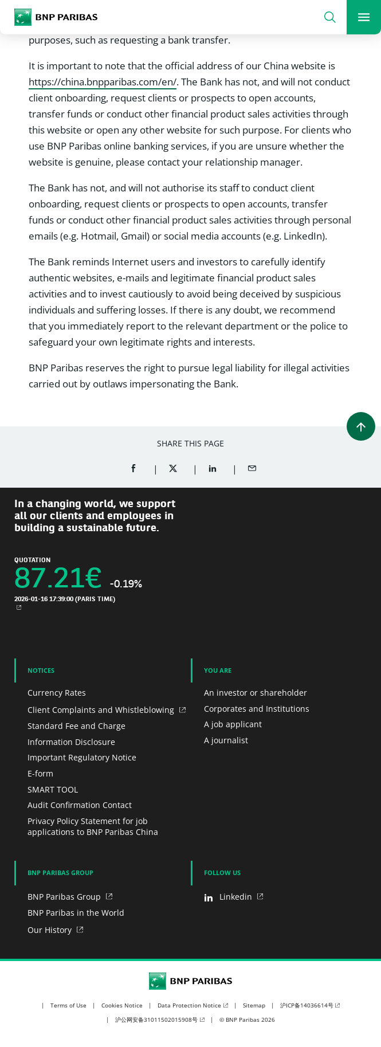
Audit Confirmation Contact (80, 804)
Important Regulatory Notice (82, 757)
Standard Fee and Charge (76, 725)
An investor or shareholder (255, 692)
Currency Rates (57, 692)
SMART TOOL (53, 789)
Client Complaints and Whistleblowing (102, 709)
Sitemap (254, 1005)
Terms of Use (68, 1005)
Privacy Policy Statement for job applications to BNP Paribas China (93, 826)
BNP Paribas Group (65, 896)
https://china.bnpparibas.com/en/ (102, 81)
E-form (40, 773)
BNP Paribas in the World (76, 912)
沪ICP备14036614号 (306, 1005)
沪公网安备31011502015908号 (156, 1019)
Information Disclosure (71, 741)
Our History (51, 929)
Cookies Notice (122, 1005)
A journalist (226, 740)
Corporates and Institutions (256, 708)
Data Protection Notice (189, 1005)
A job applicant (233, 724)
